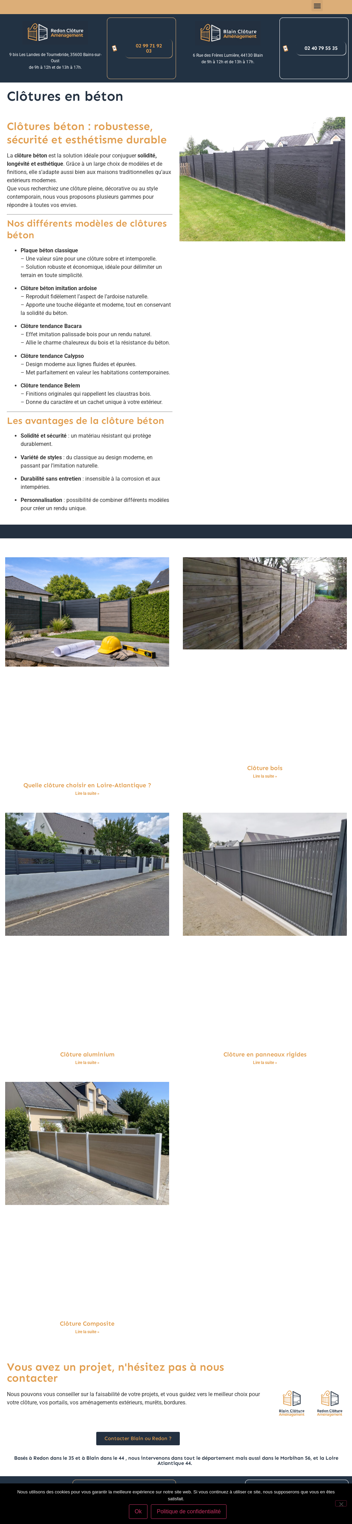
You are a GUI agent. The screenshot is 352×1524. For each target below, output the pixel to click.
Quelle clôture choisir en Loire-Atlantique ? (87, 785)
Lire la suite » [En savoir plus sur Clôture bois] (265, 776)
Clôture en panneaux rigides (265, 1054)
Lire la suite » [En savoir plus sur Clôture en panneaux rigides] (265, 1062)
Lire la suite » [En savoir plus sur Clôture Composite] (87, 1331)
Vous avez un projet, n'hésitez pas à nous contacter (115, 1372)
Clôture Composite (87, 1323)
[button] (317, 5)
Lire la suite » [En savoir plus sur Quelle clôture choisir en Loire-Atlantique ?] (87, 793)
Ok (138, 1511)
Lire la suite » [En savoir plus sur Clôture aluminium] (87, 1062)
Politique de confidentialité (189, 1511)
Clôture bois (265, 768)
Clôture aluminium (87, 1054)
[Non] (341, 1503)
